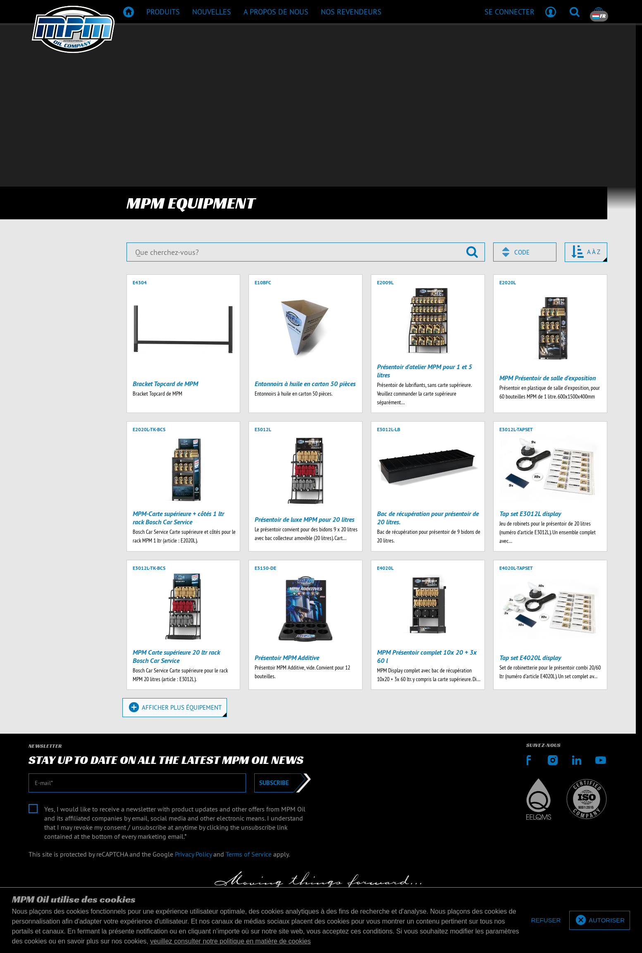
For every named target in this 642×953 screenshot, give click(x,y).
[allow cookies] (599, 920)
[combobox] (525, 252)
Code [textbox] (522, 252)
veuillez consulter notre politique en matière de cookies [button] (230, 941)
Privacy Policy (193, 854)
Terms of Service (249, 854)
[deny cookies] (546, 920)
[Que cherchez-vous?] (305, 252)
